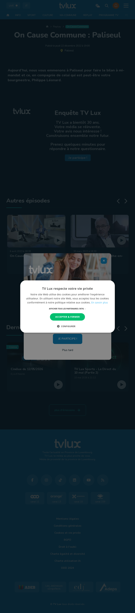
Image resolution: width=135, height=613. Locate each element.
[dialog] (67, 306)
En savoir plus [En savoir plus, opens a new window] (99, 302)
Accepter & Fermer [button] (67, 316)
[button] (67, 308)
